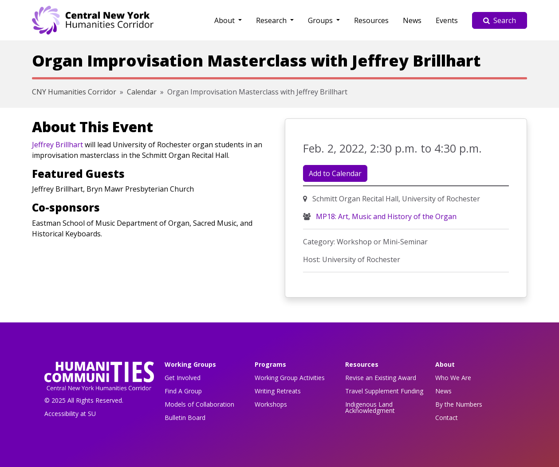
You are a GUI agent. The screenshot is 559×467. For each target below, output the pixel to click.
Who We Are (453, 377)
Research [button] (272, 20)
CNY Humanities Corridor (74, 92)
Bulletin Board (185, 417)
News (412, 20)
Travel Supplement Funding (384, 391)
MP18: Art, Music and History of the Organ (385, 216)
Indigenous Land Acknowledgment (370, 407)
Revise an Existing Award (380, 377)
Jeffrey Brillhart (57, 144)
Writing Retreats (278, 391)
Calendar (142, 92)
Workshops (271, 404)
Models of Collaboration (199, 404)
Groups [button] (321, 20)
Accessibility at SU (70, 413)
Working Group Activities (290, 377)
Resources (371, 20)
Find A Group (183, 391)
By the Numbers (458, 404)
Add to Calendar (335, 173)
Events (447, 20)
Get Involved (183, 377)
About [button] (225, 20)
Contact (446, 417)
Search (499, 20)
